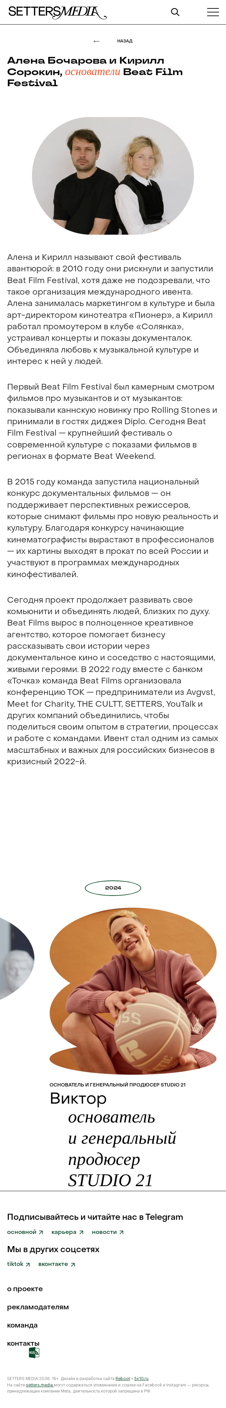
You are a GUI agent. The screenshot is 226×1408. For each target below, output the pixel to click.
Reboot (123, 1379)
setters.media (40, 1385)
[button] (213, 12)
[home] (57, 12)
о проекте (25, 1289)
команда (22, 1326)
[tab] (113, 888)
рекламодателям (38, 1308)
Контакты (23, 1344)
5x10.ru (141, 1379)
